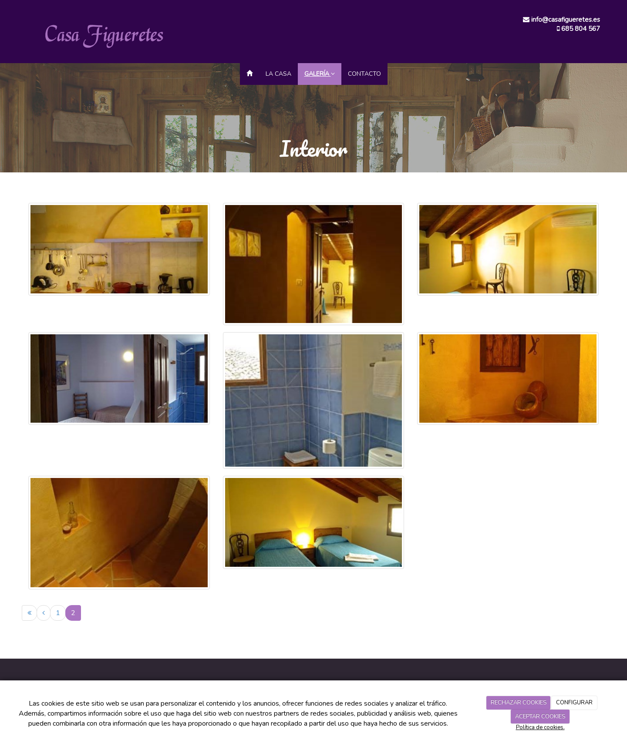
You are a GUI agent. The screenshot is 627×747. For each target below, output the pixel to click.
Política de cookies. (540, 727)
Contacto (364, 74)
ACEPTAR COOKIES (540, 716)
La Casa (278, 74)
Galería (319, 74)
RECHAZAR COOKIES (518, 703)
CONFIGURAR (574, 703)
